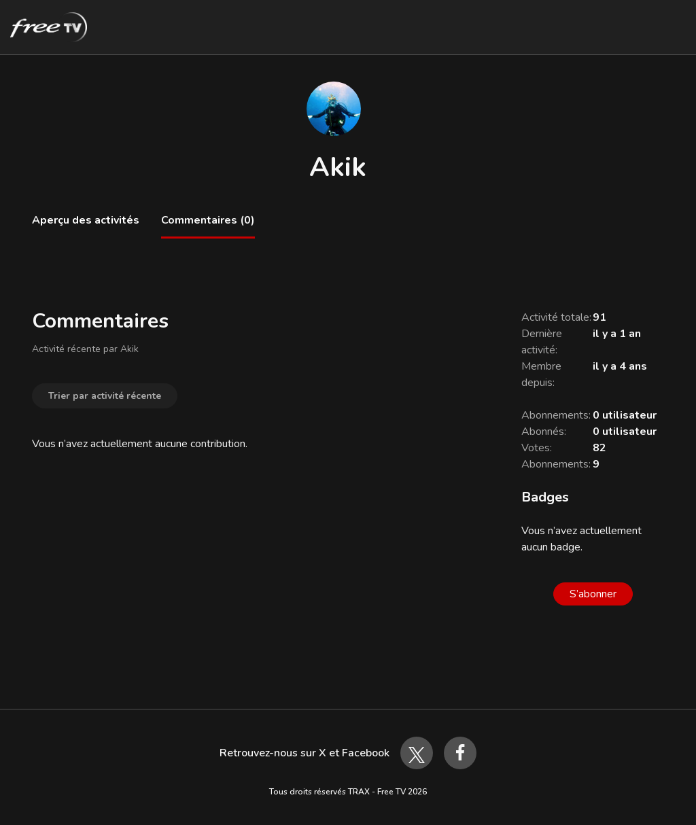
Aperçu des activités (85, 220)
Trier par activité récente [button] (104, 395)
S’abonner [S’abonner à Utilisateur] (593, 593)
